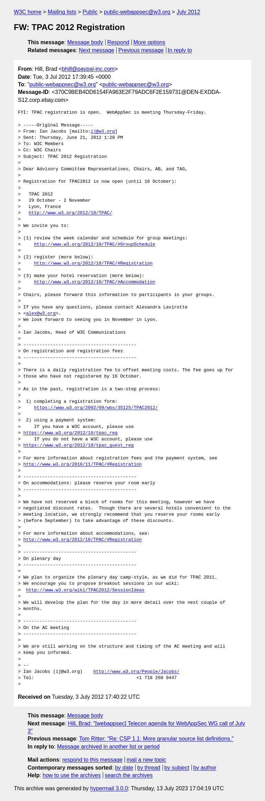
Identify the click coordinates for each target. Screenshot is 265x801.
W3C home (27, 12)
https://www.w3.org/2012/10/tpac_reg (70, 433)
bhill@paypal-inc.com (88, 69)
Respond (118, 42)
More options (150, 42)
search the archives (129, 775)
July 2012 (188, 12)
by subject (176, 768)
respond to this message (92, 760)
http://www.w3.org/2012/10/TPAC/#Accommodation (94, 282)
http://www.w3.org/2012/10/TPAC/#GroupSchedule (94, 244)
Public (90, 12)
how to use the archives (72, 775)
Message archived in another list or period (108, 747)
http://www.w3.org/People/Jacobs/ (136, 672)
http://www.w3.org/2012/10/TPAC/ (70, 213)
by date (124, 768)
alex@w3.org (41, 314)
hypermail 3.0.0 (109, 788)
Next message (96, 50)
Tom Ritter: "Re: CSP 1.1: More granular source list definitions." (156, 739)
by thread (148, 768)
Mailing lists (62, 12)
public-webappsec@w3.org (137, 12)
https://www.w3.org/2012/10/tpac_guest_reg (78, 445)
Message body (85, 42)
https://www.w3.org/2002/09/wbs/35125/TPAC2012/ (96, 408)
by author (204, 768)
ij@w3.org (103, 131)
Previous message (141, 50)
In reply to (180, 50)
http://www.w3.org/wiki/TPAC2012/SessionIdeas (85, 590)
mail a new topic (146, 760)
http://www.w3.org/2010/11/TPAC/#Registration (82, 464)
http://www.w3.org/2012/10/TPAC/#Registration (93, 263)
